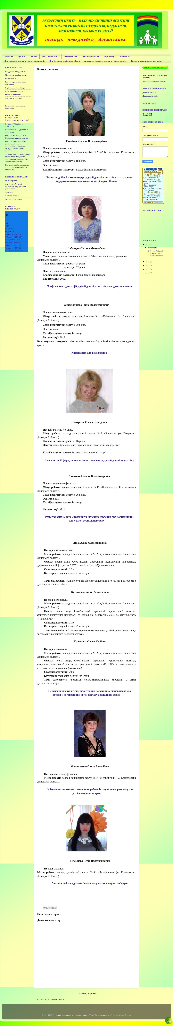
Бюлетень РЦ (70, 56)
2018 (148, 273)
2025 (148, 244)
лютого (151, 248)
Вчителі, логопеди (13, 95)
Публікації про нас (90, 56)
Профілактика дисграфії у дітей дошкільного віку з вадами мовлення (89, 286)
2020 (148, 265)
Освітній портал (12, 196)
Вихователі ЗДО (11, 78)
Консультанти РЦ (50, 56)
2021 (148, 261)
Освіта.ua (9, 192)
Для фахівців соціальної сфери (64, 61)
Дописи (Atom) (57, 999)
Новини (33, 56)
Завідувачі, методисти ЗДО (16, 71)
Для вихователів (149, 92)
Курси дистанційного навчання (146, 61)
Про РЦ (21, 56)
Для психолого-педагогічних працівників (24, 61)
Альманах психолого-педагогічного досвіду (105, 61)
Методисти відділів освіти (16, 75)
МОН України (11, 181)
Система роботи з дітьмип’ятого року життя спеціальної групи (89, 883)
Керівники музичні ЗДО (15, 88)
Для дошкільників (150, 96)
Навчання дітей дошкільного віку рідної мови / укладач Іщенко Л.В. (17, 167)
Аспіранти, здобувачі (14, 98)
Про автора (110, 56)
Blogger (128, 1015)
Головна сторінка (86, 993)
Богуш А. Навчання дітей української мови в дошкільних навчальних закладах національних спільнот (15, 146)
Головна (9, 56)
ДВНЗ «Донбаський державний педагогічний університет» (15, 186)
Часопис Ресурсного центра (154, 81)
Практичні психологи (14, 91)
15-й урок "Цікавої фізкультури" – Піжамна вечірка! (155, 253)
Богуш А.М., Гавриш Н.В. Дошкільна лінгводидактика (16, 136)
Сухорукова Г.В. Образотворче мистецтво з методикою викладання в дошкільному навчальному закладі (18, 157)
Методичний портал (13, 199)
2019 (148, 269)
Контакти (125, 56)
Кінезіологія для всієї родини (89, 352)
